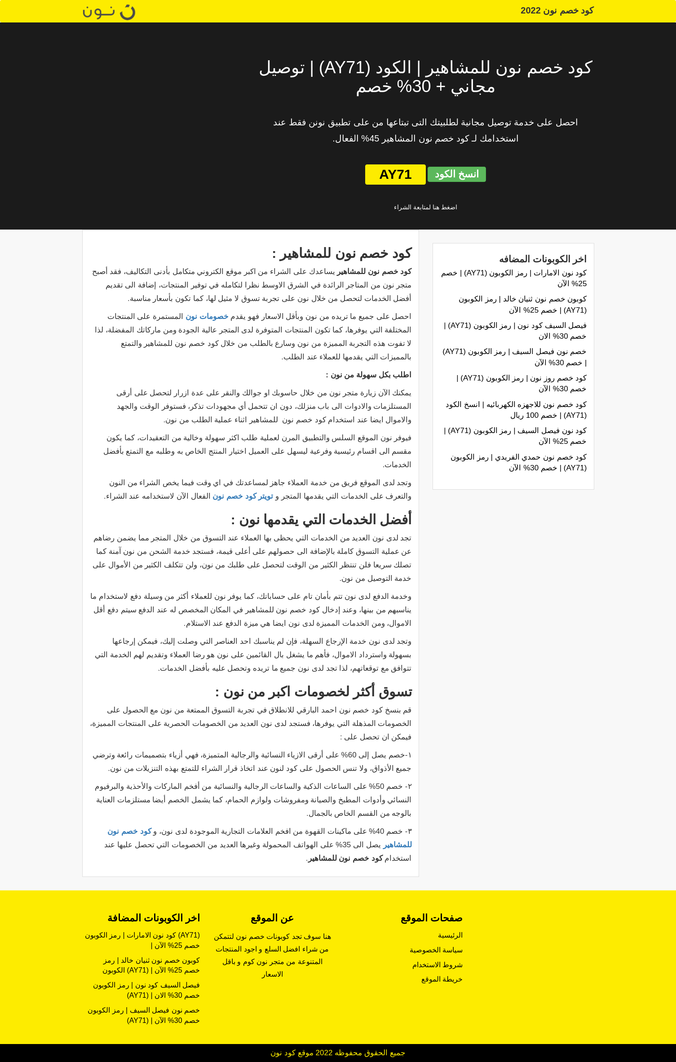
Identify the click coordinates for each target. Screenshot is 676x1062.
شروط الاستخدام (437, 965)
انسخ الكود (457, 174)
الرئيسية (450, 935)
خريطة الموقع (442, 979)
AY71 (395, 174)
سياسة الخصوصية (436, 950)
